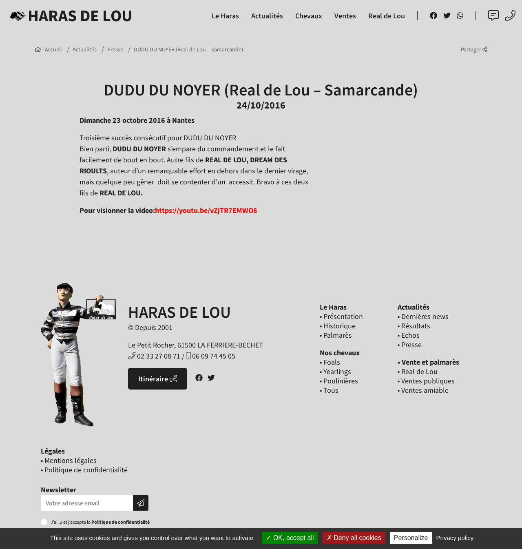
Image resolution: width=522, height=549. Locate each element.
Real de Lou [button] (386, 15)
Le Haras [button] (225, 15)
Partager (474, 49)
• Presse (410, 344)
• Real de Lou (418, 371)
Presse (115, 49)
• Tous (329, 390)
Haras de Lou (70, 15)
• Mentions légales (69, 460)
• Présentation (341, 316)
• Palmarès (336, 335)
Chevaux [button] (308, 15)
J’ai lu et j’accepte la (100, 522)
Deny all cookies (354, 537)
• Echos (409, 335)
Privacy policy (455, 537)
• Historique (338, 325)
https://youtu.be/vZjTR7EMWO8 (206, 210)
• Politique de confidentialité (84, 469)
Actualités (85, 49)
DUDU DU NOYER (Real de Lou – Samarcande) (188, 49)
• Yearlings (335, 371)
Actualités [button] (267, 15)
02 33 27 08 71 (154, 356)
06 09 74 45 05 (210, 356)
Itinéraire (157, 378)
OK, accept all (290, 537)
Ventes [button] (345, 15)
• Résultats (414, 325)
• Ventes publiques (426, 380)
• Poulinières (339, 380)
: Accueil (48, 49)
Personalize (411, 537)
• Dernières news (423, 316)
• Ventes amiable (423, 390)
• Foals (330, 362)
